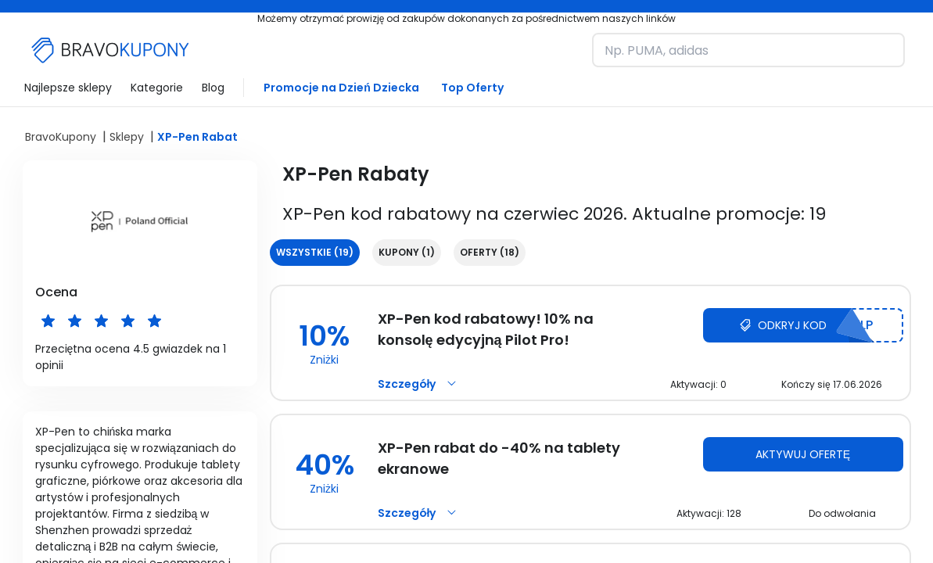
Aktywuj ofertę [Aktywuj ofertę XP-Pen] (802, 454)
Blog (213, 87)
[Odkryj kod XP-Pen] (803, 325)
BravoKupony (60, 137)
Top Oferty (472, 87)
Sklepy (126, 137)
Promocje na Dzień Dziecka (341, 87)
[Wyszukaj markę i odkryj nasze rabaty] (748, 50)
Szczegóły (419, 384)
